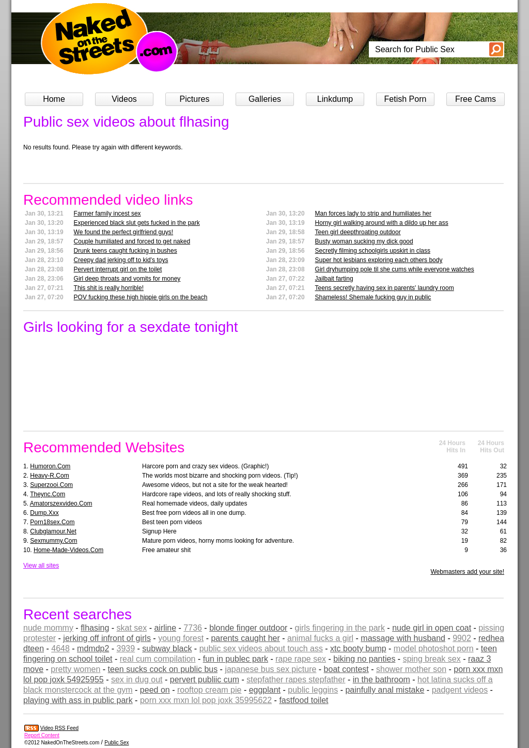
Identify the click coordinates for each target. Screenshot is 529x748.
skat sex (132, 627)
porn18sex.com (52, 522)
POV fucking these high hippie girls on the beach (141, 297)
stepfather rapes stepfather (295, 679)
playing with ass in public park (78, 700)
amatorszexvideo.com (61, 503)
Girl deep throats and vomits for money (127, 278)
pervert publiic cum (204, 679)
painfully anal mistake (384, 689)
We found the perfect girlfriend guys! (124, 232)
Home (54, 99)
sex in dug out (137, 679)
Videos (124, 99)
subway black (167, 648)
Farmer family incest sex (107, 213)
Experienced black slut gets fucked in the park (137, 222)
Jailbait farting (334, 278)
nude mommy (48, 627)
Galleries (264, 99)
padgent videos (460, 689)
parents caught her (245, 638)
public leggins (313, 689)
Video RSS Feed (59, 728)
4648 (60, 648)
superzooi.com (51, 485)
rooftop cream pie (209, 689)
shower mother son (411, 669)
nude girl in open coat (431, 627)
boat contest (346, 669)
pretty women (75, 669)
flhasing (95, 627)
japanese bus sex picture (270, 669)
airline (165, 627)
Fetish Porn (405, 99)
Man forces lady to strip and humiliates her (373, 213)
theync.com (47, 494)
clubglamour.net (53, 531)
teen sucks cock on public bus (163, 669)
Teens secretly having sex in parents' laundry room (384, 288)
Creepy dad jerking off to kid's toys (121, 260)
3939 (126, 648)
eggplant (265, 689)
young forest (181, 638)
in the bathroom (381, 679)
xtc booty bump (358, 648)
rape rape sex (300, 658)
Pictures (195, 99)
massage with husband (403, 638)
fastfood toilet (303, 700)
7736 (192, 627)
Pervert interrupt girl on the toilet (118, 269)
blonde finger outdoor (248, 627)
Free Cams (475, 99)
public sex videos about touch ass (261, 648)
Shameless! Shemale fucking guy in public (373, 297)
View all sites (41, 565)
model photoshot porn (434, 648)
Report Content (41, 735)
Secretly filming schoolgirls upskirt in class (372, 250)
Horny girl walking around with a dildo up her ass (381, 222)
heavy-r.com (49, 475)
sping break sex (432, 658)
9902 (462, 638)
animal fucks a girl (320, 638)
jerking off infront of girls (107, 638)
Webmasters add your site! (467, 571)
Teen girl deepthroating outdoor (358, 232)
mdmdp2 (93, 648)
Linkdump (335, 99)
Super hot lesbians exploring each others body (379, 260)
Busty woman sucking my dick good (364, 241)
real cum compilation (158, 658)
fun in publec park (235, 658)
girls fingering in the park (340, 627)
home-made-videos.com (68, 550)
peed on (155, 689)
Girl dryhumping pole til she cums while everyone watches (394, 269)
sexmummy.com (53, 540)
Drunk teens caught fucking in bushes (125, 250)
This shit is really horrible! (109, 288)
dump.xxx (44, 512)
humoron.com (50, 466)
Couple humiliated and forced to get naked (132, 241)
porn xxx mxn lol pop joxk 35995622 (206, 700)
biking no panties (364, 658)
